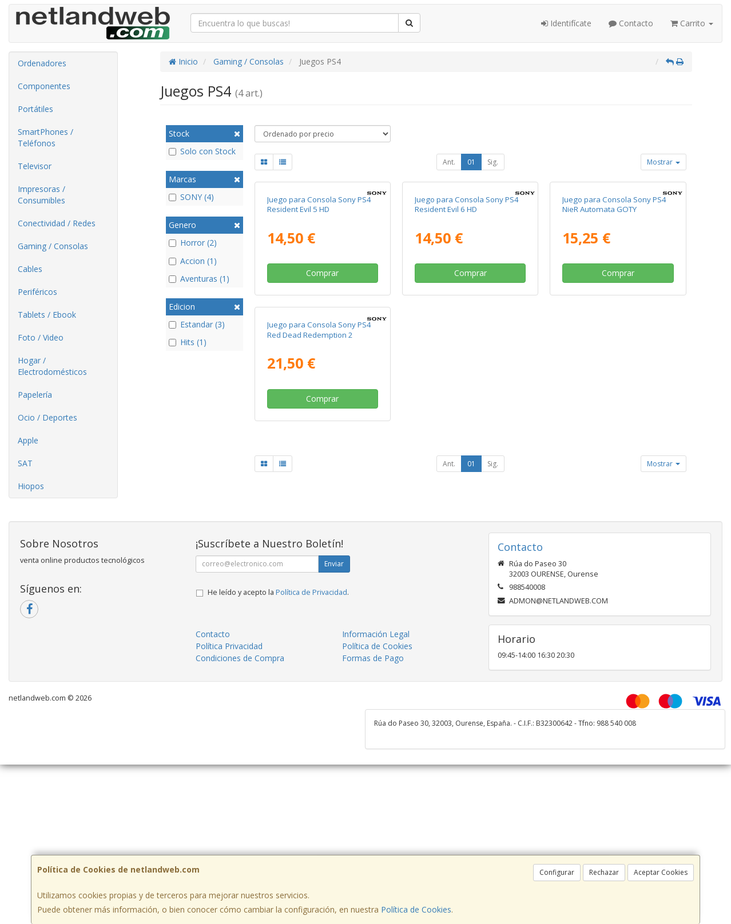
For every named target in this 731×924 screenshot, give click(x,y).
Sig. (492, 162)
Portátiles (35, 108)
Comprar (322, 377)
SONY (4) (191, 196)
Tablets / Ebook (47, 314)
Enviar (334, 737)
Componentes (44, 86)
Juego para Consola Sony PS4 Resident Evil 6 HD (467, 309)
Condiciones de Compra (240, 831)
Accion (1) (193, 260)
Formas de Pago (373, 831)
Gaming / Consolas (53, 246)
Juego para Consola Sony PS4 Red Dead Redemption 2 (319, 539)
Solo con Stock (202, 151)
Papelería (35, 394)
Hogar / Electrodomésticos (52, 366)
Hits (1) (187, 342)
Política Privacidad (229, 819)
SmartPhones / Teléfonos (45, 137)
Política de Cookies (416, 909)
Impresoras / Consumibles (41, 194)
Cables (30, 268)
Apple (28, 440)
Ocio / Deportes (47, 417)
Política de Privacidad (311, 766)
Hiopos (31, 486)
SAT (25, 463)
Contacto (631, 23)
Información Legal (376, 807)
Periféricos (37, 291)
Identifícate (566, 23)
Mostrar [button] (663, 162)
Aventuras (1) (199, 278)
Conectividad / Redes (57, 223)
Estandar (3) (197, 324)
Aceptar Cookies (661, 872)
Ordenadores (42, 63)
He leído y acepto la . (278, 766)
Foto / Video (40, 337)
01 (471, 162)
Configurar (556, 872)
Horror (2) (193, 242)
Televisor (34, 166)
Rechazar (604, 872)
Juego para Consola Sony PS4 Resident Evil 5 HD (319, 309)
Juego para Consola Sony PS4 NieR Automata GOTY (614, 309)
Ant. (449, 162)
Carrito (691, 23)
